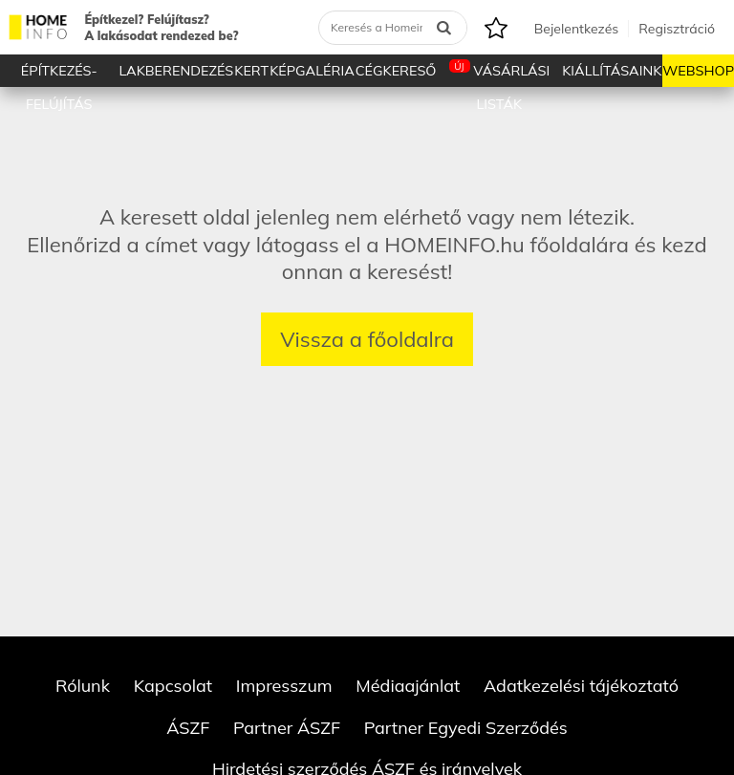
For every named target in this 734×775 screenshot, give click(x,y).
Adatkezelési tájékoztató (581, 686)
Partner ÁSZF (286, 728)
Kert (251, 70)
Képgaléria (312, 70)
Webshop (698, 70)
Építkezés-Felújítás (59, 74)
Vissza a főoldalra (367, 339)
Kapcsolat (173, 686)
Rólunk (82, 686)
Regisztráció (676, 28)
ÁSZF (187, 728)
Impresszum (284, 686)
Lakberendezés (176, 70)
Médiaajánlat (408, 686)
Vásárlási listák (499, 73)
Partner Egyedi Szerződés (466, 728)
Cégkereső (396, 70)
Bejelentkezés (576, 28)
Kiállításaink (611, 70)
